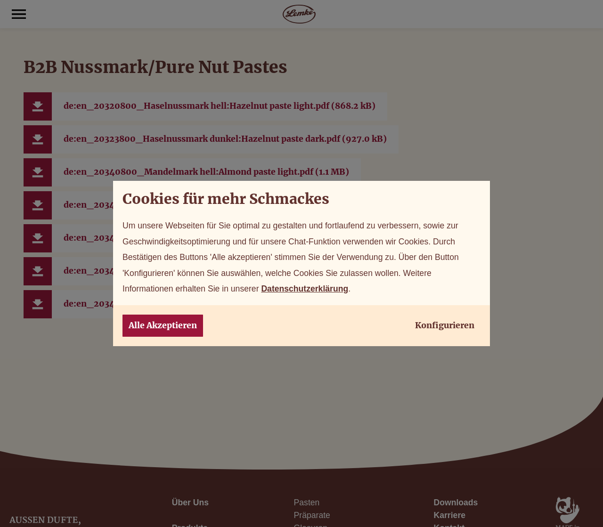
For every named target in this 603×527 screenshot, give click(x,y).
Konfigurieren (444, 325)
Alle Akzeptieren (163, 325)
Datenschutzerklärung (304, 288)
